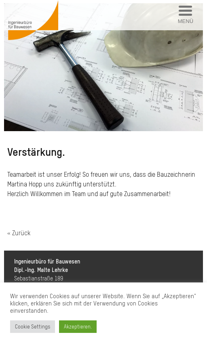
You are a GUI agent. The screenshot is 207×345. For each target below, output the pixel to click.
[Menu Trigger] (185, 15)
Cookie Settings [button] (32, 327)
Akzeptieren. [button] (78, 327)
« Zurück (18, 232)
